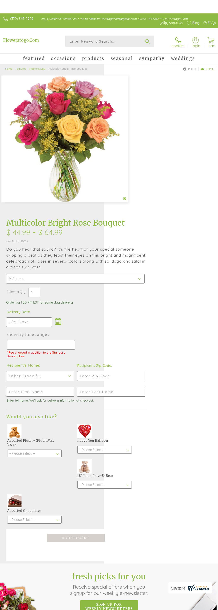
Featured (21, 67)
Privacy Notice (180, 576)
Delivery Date (122, 180)
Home (8, 67)
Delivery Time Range (130, 203)
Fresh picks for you (109, 452)
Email (207, 67)
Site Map (201, 576)
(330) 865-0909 (21, 19)
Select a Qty (119, 160)
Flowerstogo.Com (21, 40)
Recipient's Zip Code (180, 234)
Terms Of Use (155, 576)
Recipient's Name (126, 234)
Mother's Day (37, 67)
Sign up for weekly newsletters (109, 475)
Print (189, 67)
